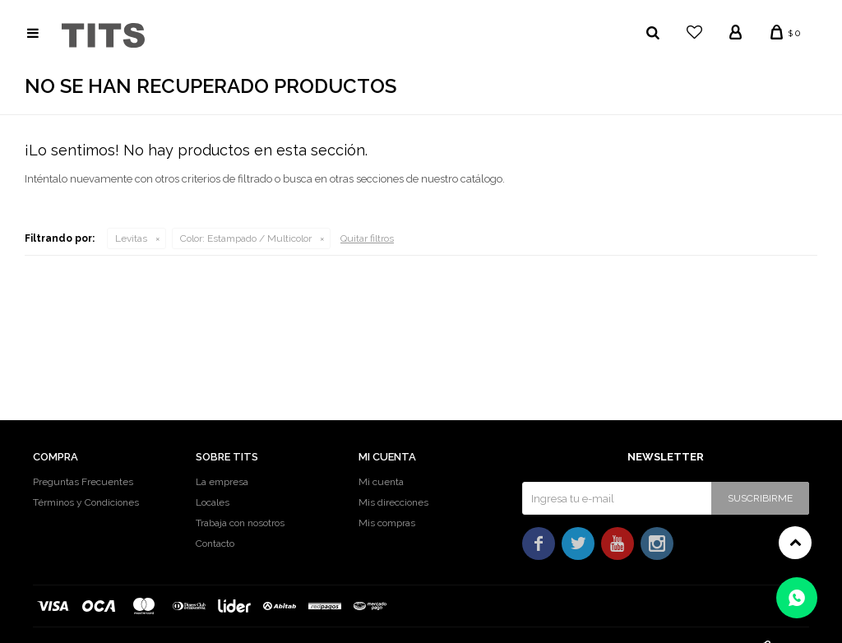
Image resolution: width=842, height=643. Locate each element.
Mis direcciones (393, 502)
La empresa (222, 482)
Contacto (215, 543)
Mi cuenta (381, 482)
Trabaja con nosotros (240, 523)
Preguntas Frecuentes (83, 482)
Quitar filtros (367, 238)
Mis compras (387, 523)
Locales (212, 502)
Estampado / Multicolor (246, 238)
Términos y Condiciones (86, 502)
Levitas (131, 238)
